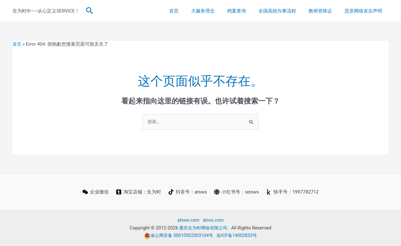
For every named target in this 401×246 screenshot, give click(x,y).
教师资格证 (325, 11)
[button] (90, 11)
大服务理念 (217, 11)
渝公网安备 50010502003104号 (177, 235)
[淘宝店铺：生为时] (138, 192)
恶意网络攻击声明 (365, 11)
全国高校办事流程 (285, 11)
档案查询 (247, 11)
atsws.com (187, 220)
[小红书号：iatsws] (237, 192)
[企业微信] (95, 192)
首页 (191, 11)
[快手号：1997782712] (293, 192)
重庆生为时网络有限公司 (203, 228)
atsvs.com (214, 220)
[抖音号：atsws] (187, 192)
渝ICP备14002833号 (238, 235)
